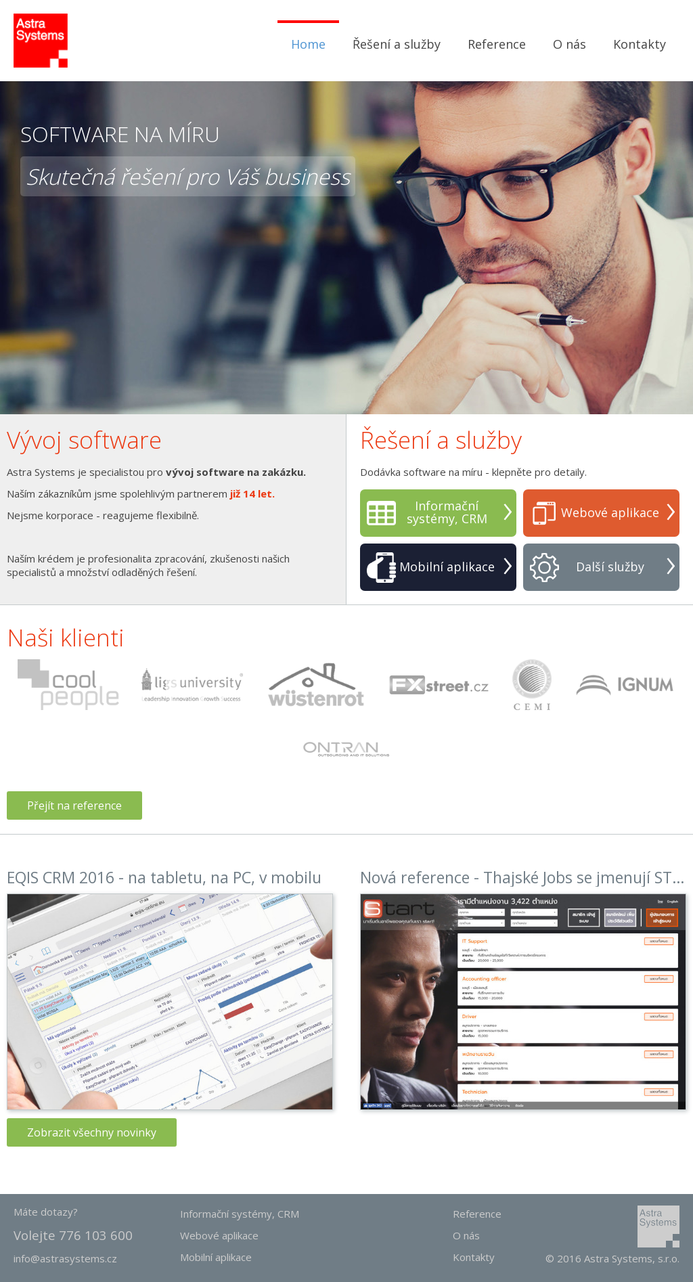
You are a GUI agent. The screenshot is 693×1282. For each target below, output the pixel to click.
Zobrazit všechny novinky (91, 1132)
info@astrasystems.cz (65, 1258)
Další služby (610, 566)
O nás (569, 44)
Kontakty (639, 44)
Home (308, 44)
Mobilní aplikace (447, 566)
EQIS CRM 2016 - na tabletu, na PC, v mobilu (164, 877)
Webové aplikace (610, 512)
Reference (497, 44)
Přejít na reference (74, 805)
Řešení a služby (397, 44)
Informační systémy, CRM (447, 512)
